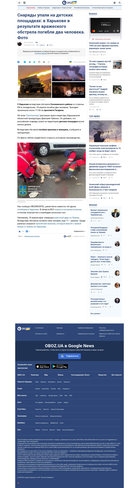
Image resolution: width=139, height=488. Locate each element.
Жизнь (60, 375)
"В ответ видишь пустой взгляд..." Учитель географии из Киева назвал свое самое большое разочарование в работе (100, 65)
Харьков (43, 382)
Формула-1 (66, 389)
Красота (52, 430)
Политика (35, 375)
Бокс (59, 389)
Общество (102, 375)
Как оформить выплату (97, 52)
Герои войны (30, 8)
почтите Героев (41, 53)
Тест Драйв (39, 402)
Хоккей (53, 389)
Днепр (59, 382)
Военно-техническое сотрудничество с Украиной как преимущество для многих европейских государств (99, 212)
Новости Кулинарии (57, 409)
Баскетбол (45, 389)
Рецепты (38, 409)
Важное (93, 13)
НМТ (70, 395)
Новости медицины (41, 423)
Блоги (87, 375)
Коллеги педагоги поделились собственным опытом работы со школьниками (99, 75)
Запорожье (51, 382)
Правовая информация (85, 328)
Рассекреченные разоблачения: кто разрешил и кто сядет (100, 301)
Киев (37, 382)
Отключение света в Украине (102, 8)
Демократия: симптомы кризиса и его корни (101, 285)
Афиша (37, 430)
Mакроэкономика (56, 416)
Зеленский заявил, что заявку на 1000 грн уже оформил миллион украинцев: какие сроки (104, 45)
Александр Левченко (97, 218)
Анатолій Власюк (96, 250)
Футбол (37, 389)
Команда (60, 328)
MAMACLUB (54, 423)
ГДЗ (36, 395)
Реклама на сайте (41, 334)
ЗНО (66, 395)
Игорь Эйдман (95, 277)
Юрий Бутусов (95, 236)
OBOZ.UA (113, 443)
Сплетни (45, 430)
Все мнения (95, 314)
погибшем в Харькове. (28, 209)
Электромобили (50, 402)
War (37, 42)
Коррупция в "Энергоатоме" (62, 8)
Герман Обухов (95, 265)
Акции (59, 402)
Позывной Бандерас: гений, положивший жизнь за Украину (99, 230)
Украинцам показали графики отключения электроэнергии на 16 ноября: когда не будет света (105, 148)
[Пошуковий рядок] (120, 2)
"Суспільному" (32, 115)
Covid (61, 423)
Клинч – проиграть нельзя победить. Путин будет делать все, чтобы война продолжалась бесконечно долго (101, 259)
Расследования (77, 375)
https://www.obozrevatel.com (89, 439)
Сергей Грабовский (97, 289)
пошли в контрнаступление (68, 209)
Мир (46, 375)
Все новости (117, 375)
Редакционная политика (32, 236)
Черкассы (67, 382)
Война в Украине (44, 8)
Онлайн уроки (53, 395)
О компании (39, 328)
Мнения (93, 205)
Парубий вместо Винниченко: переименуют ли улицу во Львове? (101, 244)
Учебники (43, 395)
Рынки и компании (41, 416)
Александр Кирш (96, 307)
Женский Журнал (68, 430)
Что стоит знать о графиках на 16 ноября (104, 154)
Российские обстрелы (82, 8)
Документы (60, 334)
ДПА (61, 395)
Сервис (66, 402)
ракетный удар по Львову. (67, 217)
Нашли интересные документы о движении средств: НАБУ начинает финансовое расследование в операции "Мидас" (105, 167)
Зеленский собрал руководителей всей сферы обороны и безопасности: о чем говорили (104, 187)
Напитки (46, 409)
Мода (58, 430)
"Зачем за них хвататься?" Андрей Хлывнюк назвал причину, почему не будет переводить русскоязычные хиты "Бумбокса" (99, 90)
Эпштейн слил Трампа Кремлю (100, 273)
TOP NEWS (94, 116)
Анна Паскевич (28, 42)
